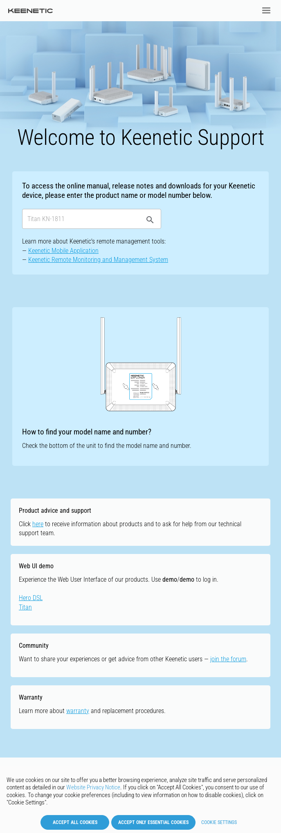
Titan (25, 607)
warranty (77, 711)
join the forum (228, 659)
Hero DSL (31, 598)
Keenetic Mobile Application (63, 251)
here (37, 524)
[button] (266, 10)
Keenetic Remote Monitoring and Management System (98, 260)
